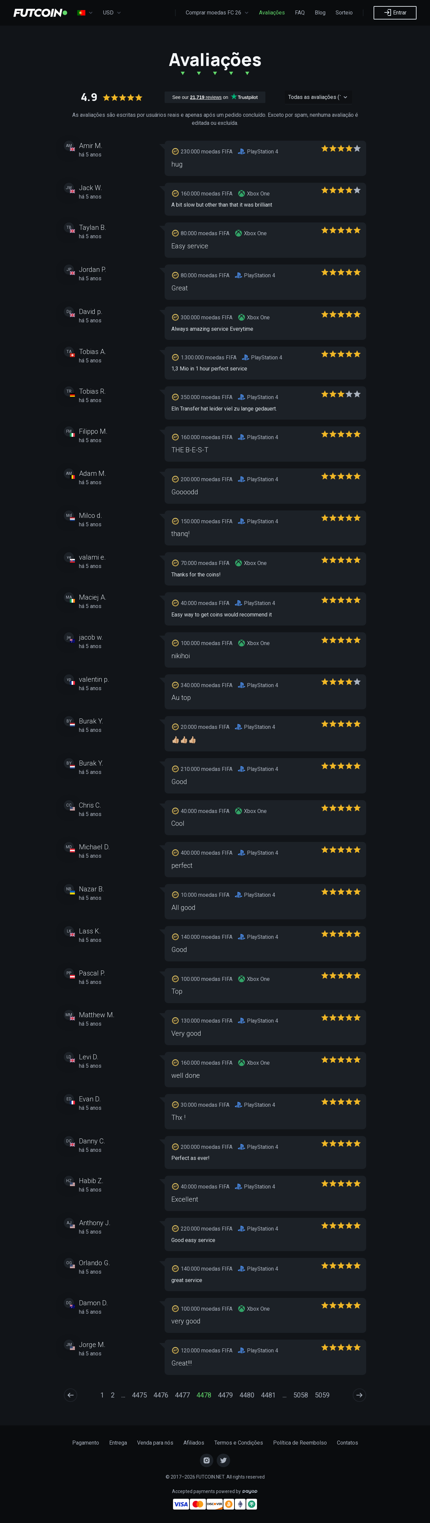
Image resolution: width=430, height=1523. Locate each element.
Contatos (347, 1443)
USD (112, 13)
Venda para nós (155, 1443)
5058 (300, 1395)
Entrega (118, 1443)
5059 (322, 1395)
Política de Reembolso (300, 1443)
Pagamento (85, 1443)
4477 (182, 1395)
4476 (161, 1395)
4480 (247, 1395)
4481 (268, 1395)
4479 (225, 1395)
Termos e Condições (238, 1443)
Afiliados (193, 1443)
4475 (139, 1395)
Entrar (395, 12)
